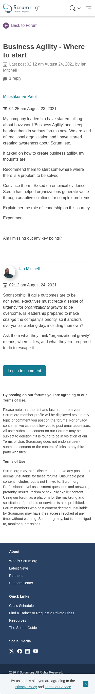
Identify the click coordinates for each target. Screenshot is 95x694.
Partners (16, 576)
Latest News (19, 568)
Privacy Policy (26, 687)
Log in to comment (24, 371)
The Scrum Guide (23, 628)
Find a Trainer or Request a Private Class (41, 613)
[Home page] (21, 8)
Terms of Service (58, 687)
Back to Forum (20, 26)
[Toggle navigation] (88, 8)
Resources (17, 620)
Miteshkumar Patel (20, 96)
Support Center (21, 583)
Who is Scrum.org (23, 561)
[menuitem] (75, 8)
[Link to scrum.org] (11, 651)
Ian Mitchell (29, 269)
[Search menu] (75, 8)
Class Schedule (21, 606)
